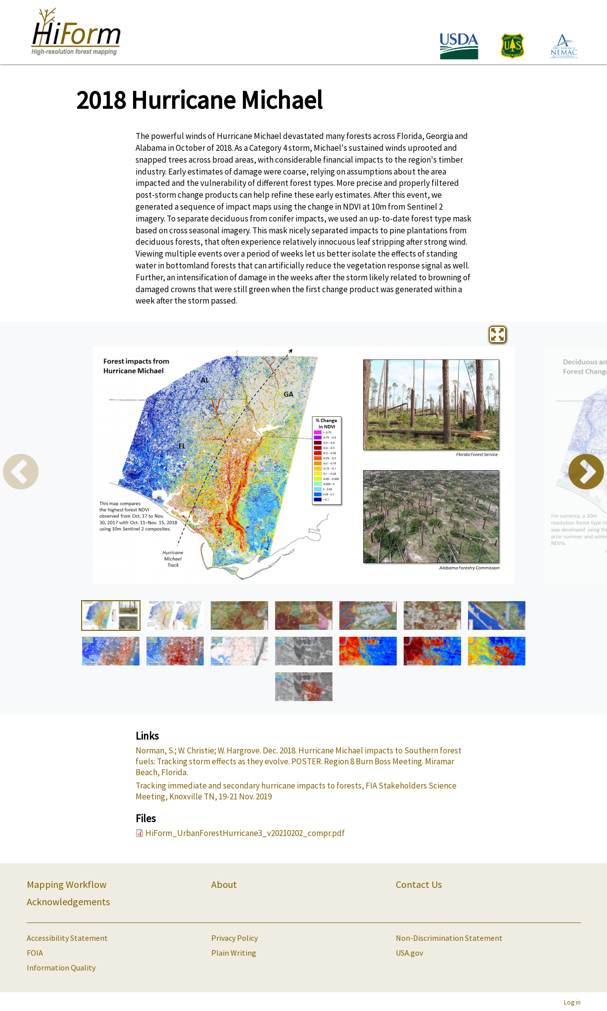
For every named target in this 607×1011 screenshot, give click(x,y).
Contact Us (419, 884)
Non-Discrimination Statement (449, 938)
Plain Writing (233, 953)
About (224, 884)
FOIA (35, 953)
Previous (21, 473)
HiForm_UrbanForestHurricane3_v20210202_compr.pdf (245, 833)
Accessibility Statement (67, 938)
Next (586, 473)
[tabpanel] (303, 465)
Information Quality (61, 967)
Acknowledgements (68, 901)
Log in (572, 1002)
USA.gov (409, 953)
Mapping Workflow (66, 884)
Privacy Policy (234, 938)
